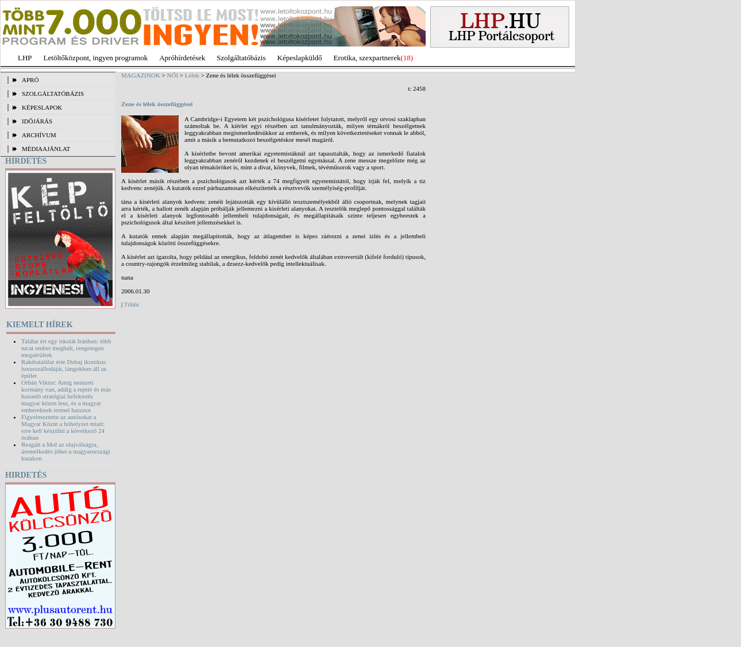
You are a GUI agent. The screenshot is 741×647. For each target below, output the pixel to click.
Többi (131, 304)
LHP (25, 57)
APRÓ (30, 79)
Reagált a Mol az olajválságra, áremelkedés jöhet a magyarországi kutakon (65, 451)
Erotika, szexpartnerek (367, 57)
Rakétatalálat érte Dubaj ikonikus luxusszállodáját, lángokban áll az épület (63, 368)
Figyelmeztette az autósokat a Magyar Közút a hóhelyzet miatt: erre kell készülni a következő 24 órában (63, 427)
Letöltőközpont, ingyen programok (96, 57)
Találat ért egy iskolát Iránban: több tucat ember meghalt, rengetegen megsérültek (66, 348)
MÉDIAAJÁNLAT (46, 148)
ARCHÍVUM (39, 134)
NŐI (173, 75)
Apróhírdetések (182, 57)
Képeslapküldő (299, 57)
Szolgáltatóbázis (241, 57)
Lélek (192, 75)
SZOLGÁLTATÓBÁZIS (53, 93)
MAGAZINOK (140, 75)
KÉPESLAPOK (42, 107)
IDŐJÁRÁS (37, 121)
